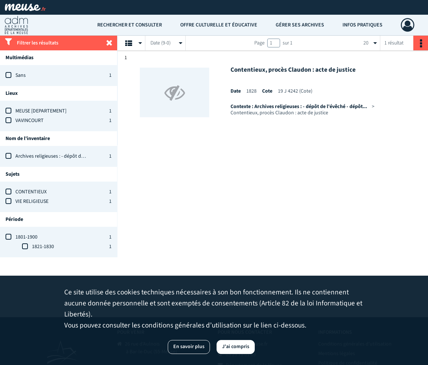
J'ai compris (235, 346)
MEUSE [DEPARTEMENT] (40, 111)
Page (259, 43)
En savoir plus (188, 346)
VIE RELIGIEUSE (31, 201)
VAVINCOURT (29, 120)
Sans (20, 75)
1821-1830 (43, 246)
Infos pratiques (362, 25)
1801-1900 (26, 237)
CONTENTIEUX (31, 192)
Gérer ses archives (300, 25)
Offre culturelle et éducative (218, 25)
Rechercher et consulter (129, 25)
